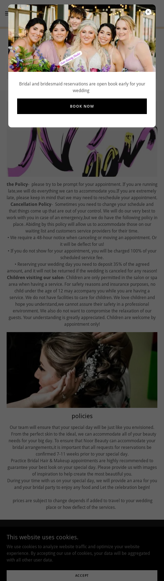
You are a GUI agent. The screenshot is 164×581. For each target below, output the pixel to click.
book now (82, 106)
